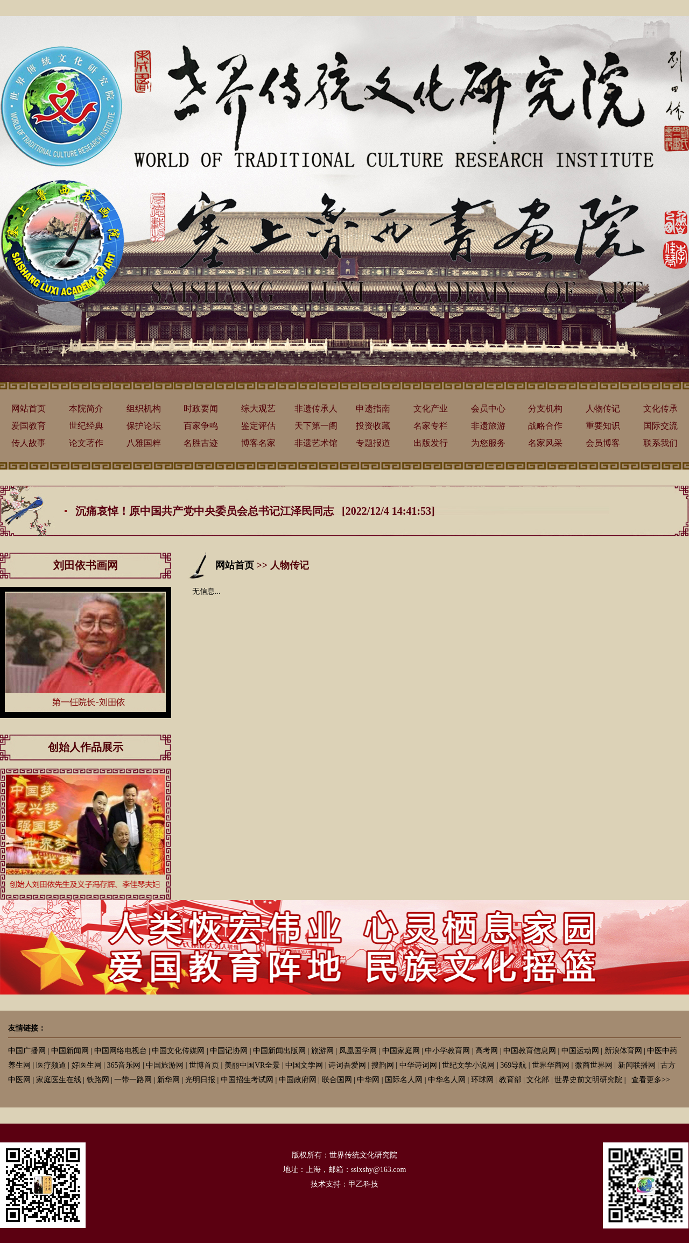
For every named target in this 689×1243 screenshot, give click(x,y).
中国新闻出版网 (279, 1051)
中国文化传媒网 (178, 1051)
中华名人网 (447, 1080)
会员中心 (488, 408)
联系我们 (660, 443)
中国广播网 (27, 1051)
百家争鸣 (201, 425)
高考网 (486, 1051)
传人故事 (28, 443)
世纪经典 (86, 425)
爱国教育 (28, 425)
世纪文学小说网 (468, 1065)
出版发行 (430, 443)
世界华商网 (551, 1065)
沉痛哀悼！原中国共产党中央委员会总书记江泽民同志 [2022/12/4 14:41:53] (255, 511)
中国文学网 (304, 1065)
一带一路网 (133, 1080)
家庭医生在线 (58, 1080)
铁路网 (98, 1080)
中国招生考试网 (247, 1080)
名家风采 (545, 443)
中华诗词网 (418, 1065)
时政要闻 (201, 408)
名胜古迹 (201, 443)
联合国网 (337, 1080)
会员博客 (603, 443)
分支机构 (545, 408)
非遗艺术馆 (316, 443)
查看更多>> (650, 1080)
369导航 (513, 1065)
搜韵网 (382, 1065)
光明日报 (200, 1080)
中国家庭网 (401, 1051)
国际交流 (660, 425)
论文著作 (86, 443)
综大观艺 (258, 408)
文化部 (537, 1080)
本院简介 (86, 408)
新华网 (168, 1080)
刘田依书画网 (85, 565)
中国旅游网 (165, 1065)
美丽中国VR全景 (252, 1065)
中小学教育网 (447, 1051)
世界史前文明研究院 (588, 1080)
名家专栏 (430, 425)
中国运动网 (580, 1051)
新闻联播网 (637, 1065)
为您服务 (488, 443)
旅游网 (322, 1051)
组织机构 (143, 408)
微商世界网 (594, 1065)
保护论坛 (143, 425)
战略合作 (545, 425)
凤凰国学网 (358, 1051)
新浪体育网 (623, 1051)
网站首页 (28, 408)
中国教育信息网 (529, 1051)
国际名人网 (404, 1080)
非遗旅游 (488, 425)
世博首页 (204, 1065)
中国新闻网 (70, 1051)
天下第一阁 (316, 425)
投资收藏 (373, 425)
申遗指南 (373, 408)
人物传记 (603, 408)
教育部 (510, 1080)
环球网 (482, 1080)
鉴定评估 (258, 425)
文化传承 (660, 408)
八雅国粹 (143, 443)
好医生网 (87, 1065)
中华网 (368, 1080)
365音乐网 (123, 1065)
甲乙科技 (363, 1184)
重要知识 (603, 425)
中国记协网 (229, 1051)
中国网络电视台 (120, 1051)
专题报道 (373, 443)
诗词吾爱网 (347, 1065)
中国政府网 (298, 1080)
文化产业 (430, 408)
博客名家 (258, 443)
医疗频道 (51, 1065)
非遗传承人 (316, 408)
